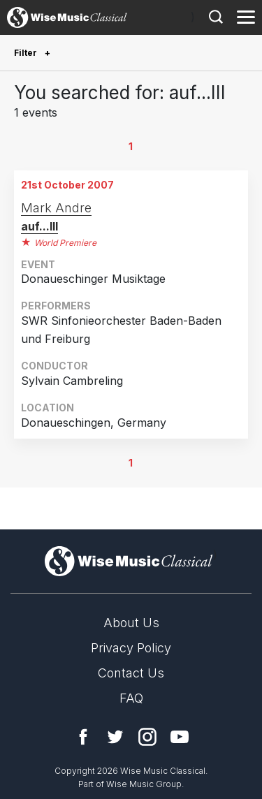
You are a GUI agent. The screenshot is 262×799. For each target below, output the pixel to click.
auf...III (39, 226)
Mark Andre (56, 207)
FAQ (131, 698)
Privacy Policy (131, 647)
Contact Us (131, 673)
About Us (131, 622)
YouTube (179, 737)
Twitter (115, 737)
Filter (26, 52)
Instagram (147, 737)
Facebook (83, 737)
